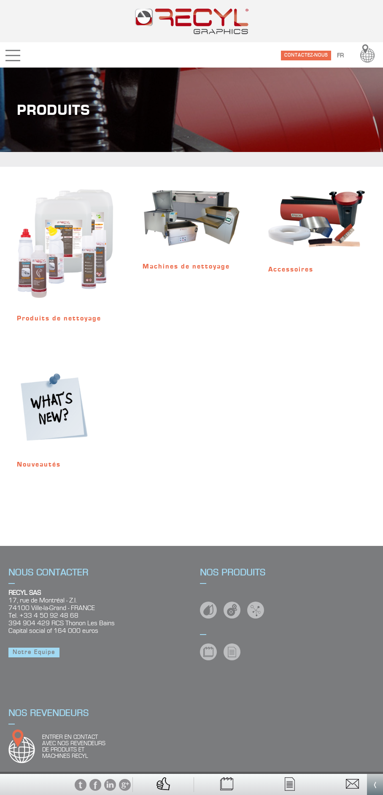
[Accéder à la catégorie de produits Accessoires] (317, 235)
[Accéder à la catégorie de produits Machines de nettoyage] (191, 233)
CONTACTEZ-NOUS (306, 55)
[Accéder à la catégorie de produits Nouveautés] (66, 412)
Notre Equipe (34, 652)
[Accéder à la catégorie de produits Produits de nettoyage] (66, 259)
